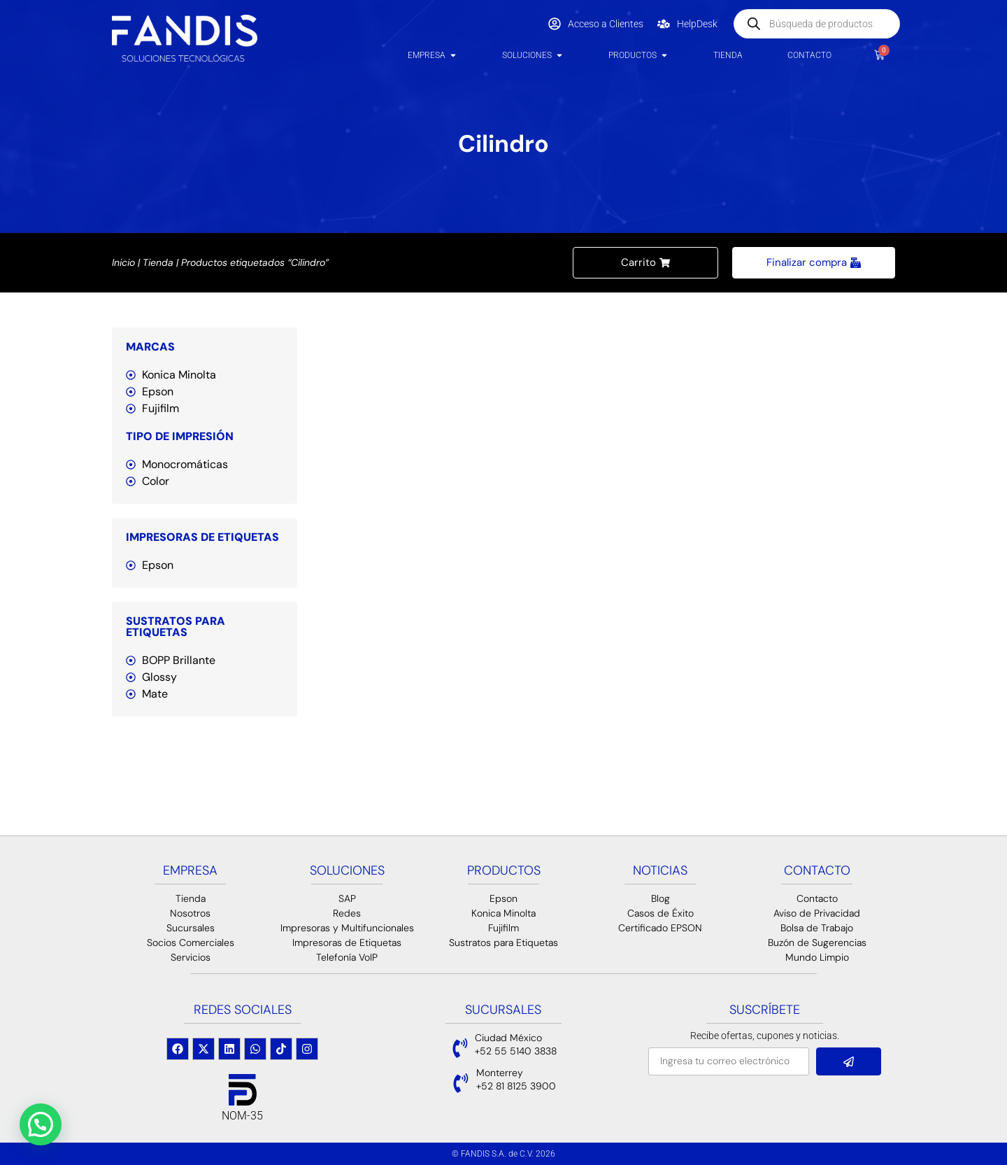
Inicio (123, 262)
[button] (41, 1124)
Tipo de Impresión (180, 436)
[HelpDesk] (663, 23)
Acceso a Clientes (605, 23)
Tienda (158, 262)
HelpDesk (697, 23)
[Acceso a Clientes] (554, 23)
